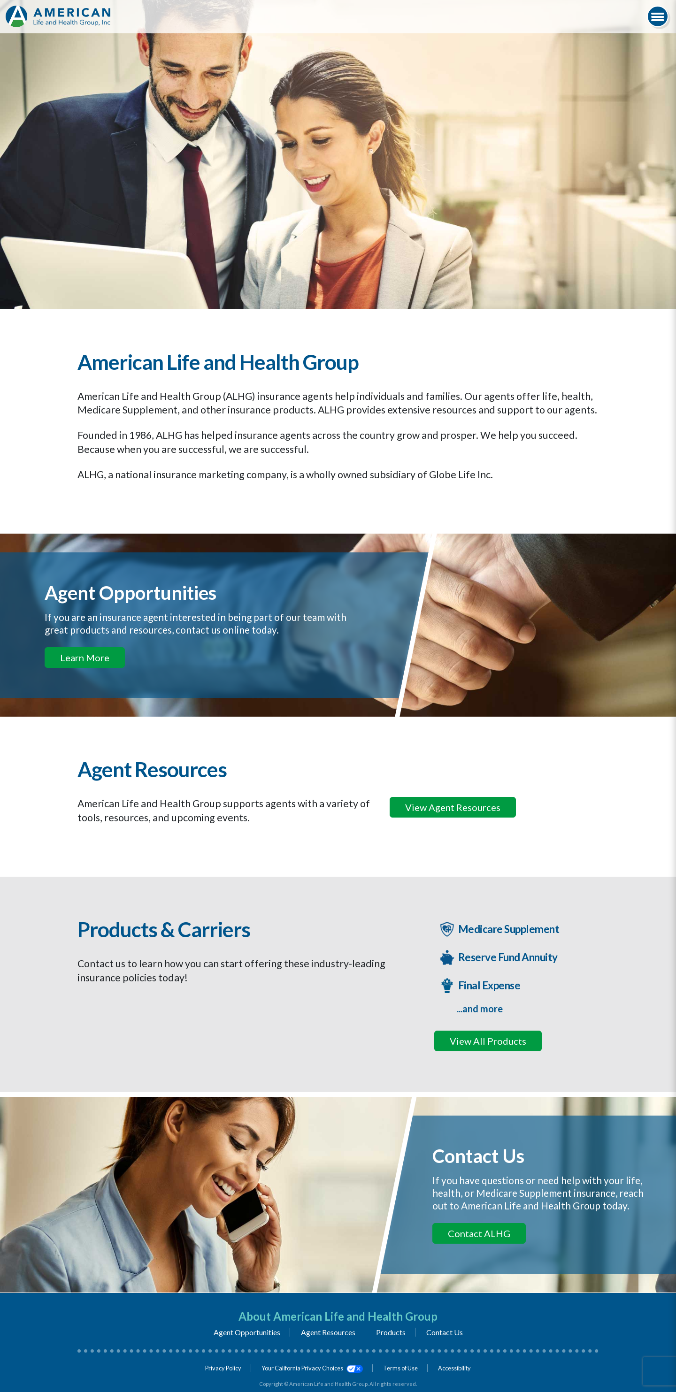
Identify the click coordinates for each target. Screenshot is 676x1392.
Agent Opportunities (247, 1332)
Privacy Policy (223, 1368)
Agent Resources (328, 1332)
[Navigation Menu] (657, 16)
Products (391, 1332)
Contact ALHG (479, 1233)
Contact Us (444, 1332)
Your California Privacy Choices (312, 1368)
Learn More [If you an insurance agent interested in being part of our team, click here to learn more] (84, 657)
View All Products (488, 1041)
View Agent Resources (452, 807)
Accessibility (454, 1368)
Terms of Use (400, 1368)
